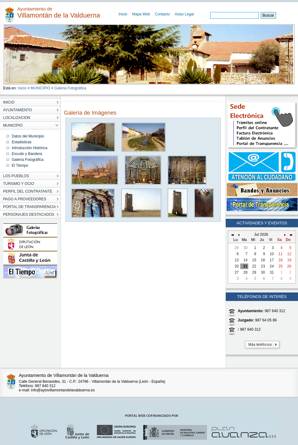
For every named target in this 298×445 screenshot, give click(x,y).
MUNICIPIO (40, 88)
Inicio (123, 14)
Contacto (162, 14)
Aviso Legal (184, 14)
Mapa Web (141, 14)
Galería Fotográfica (70, 88)
